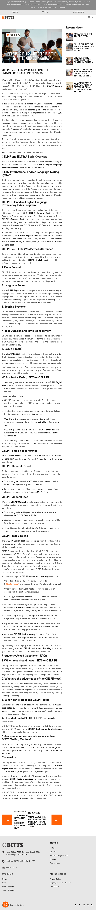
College (45, 12)
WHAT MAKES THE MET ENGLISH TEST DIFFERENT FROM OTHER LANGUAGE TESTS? (83, 87)
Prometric (54, 859)
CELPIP (53, 852)
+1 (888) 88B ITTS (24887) (24, 861)
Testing (15, 12)
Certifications (78, 12)
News (4, 883)
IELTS (52, 848)
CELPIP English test (38, 260)
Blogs (4, 879)
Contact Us (54, 887)
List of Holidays (8, 890)
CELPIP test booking (24, 634)
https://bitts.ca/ (12, 584)
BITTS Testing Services (21, 779)
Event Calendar (8, 887)
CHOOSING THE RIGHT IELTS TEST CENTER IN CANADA (83, 60)
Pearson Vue (55, 863)
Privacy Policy (55, 879)
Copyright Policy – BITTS (60, 883)
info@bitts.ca (7, 799)
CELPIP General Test (39, 213)
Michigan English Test (59, 856)
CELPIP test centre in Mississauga (45, 729)
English (5, 132)
